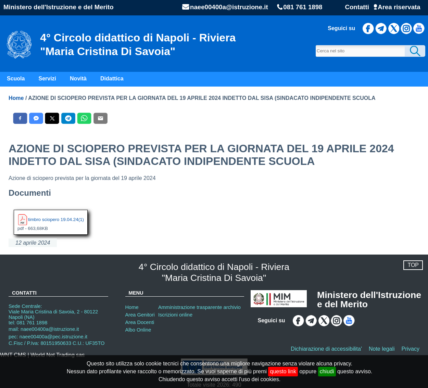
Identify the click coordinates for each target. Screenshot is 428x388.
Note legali (382, 349)
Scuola (16, 78)
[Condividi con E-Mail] (100, 118)
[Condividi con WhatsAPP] (84, 118)
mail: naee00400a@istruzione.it (44, 329)
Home (16, 98)
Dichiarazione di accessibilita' (326, 349)
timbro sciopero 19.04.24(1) (56, 219)
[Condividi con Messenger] (36, 118)
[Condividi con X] (52, 118)
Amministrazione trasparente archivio (199, 307)
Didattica (112, 78)
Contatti (357, 7)
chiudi (327, 371)
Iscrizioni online (175, 315)
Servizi (47, 78)
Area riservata (399, 7)
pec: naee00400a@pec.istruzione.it (48, 336)
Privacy (410, 349)
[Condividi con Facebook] (20, 118)
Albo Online (138, 330)
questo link (283, 371)
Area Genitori (140, 315)
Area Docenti (139, 322)
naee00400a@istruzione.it (229, 7)
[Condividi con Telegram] (68, 118)
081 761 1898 (302, 7)
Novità (78, 78)
